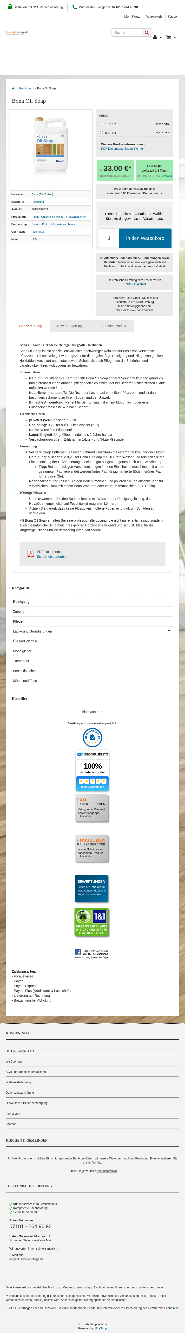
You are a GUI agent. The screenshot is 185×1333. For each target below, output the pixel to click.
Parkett (36, 224)
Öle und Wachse (25, 641)
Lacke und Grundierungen (93, 630)
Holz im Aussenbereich (63, 224)
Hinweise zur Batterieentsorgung (26, 1103)
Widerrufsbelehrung (18, 1082)
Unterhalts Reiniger (52, 216)
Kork (45, 224)
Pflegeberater (155, 53)
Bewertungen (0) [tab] (69, 326)
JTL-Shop (100, 1328)
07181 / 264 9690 (135, 284)
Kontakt (125, 53)
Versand (167, 176)
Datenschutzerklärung (20, 1092)
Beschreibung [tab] (30, 326)
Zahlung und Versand (88, 53)
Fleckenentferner (76, 216)
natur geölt (38, 231)
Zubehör (19, 611)
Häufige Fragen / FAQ (20, 1051)
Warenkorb (154, 16)
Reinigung (25, 88)
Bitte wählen (92, 712)
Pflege (36, 216)
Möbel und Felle (25, 681)
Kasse (172, 16)
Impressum (13, 1113)
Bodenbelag (24, 67)
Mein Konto (132, 16)
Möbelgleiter (22, 651)
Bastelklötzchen (25, 671)
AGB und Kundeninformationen (26, 1072)
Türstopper (21, 661)
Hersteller (58, 67)
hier (175, 1308)
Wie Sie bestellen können (35, 53)
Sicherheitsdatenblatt (52, 557)
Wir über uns (14, 1061)
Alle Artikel (46, 194)
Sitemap (11, 1124)
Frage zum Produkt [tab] (112, 326)
